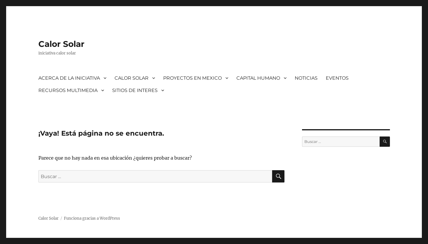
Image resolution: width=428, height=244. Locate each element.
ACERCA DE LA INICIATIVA (69, 78)
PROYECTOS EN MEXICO (192, 78)
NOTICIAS (306, 78)
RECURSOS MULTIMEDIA (68, 90)
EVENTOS (337, 78)
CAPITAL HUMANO (258, 78)
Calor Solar (61, 44)
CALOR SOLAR (132, 78)
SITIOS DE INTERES (135, 90)
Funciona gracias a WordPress (92, 218)
